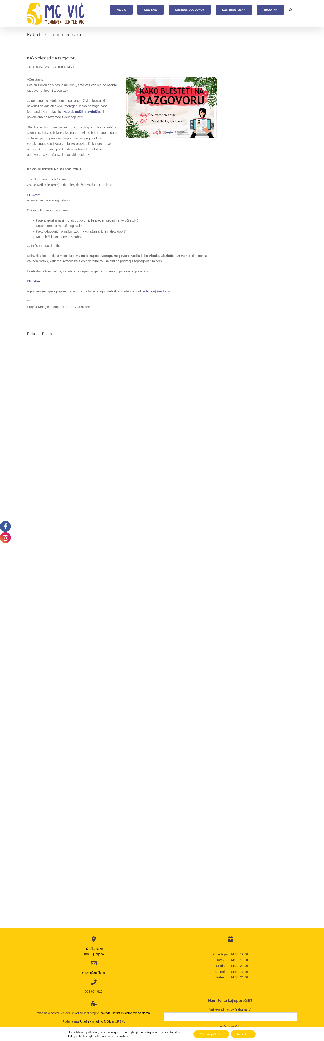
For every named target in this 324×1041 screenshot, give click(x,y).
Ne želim (244, 1034)
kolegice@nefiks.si (156, 291)
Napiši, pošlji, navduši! (81, 111)
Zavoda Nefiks (110, 1013)
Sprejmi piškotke (210, 1034)
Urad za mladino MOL (95, 1021)
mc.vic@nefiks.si (93, 973)
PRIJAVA (33, 195)
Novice (71, 66)
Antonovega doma (137, 1013)
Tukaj (70, 1036)
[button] (290, 9)
